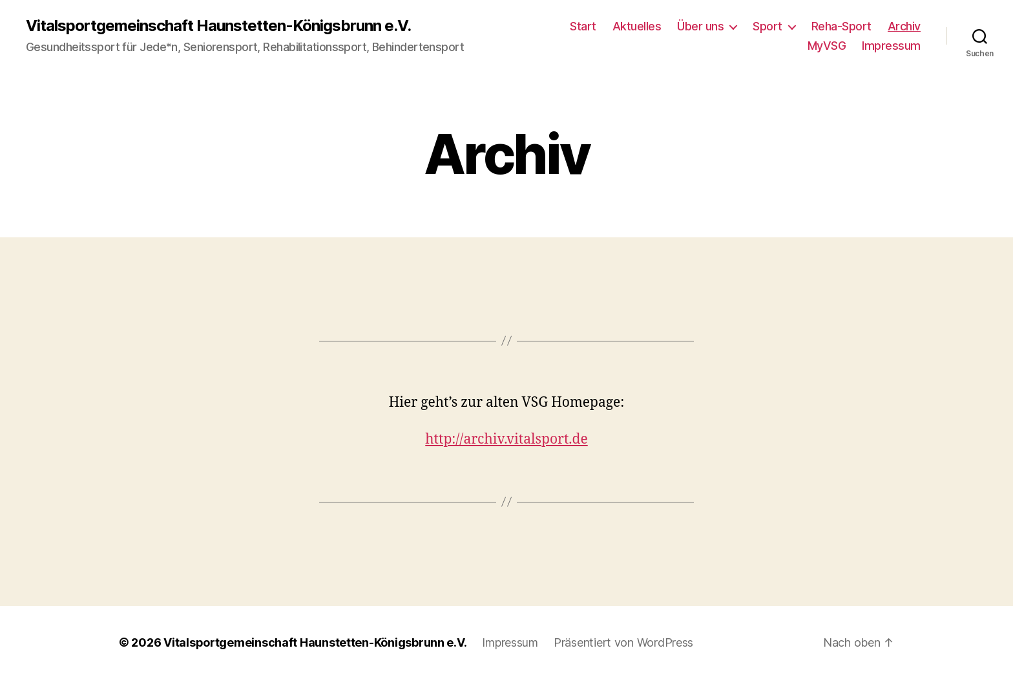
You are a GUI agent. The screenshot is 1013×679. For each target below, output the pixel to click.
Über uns (700, 26)
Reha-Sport (841, 26)
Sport (767, 26)
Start (583, 26)
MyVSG (827, 45)
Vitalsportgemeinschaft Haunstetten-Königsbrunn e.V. (218, 26)
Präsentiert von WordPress (623, 642)
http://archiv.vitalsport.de (506, 439)
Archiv (904, 26)
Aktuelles (637, 26)
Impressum (891, 45)
